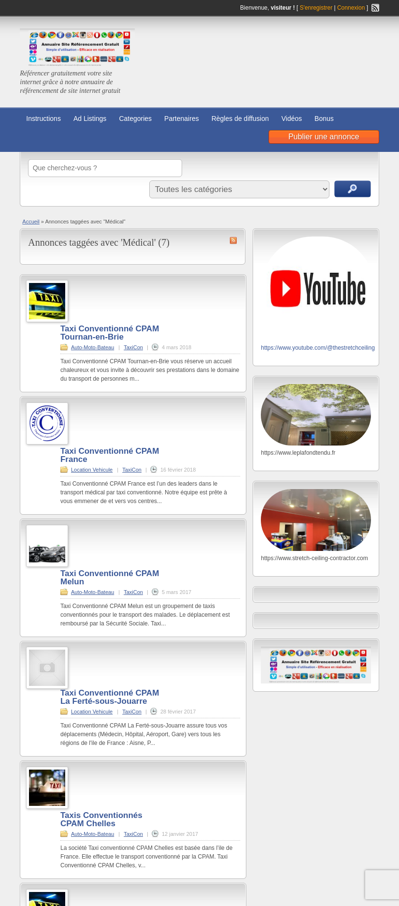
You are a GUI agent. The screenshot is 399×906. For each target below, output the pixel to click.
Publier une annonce (323, 137)
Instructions (43, 118)
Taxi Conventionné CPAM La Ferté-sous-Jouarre (109, 697)
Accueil (30, 221)
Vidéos (292, 118)
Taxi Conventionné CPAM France (109, 455)
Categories (135, 118)
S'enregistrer (316, 7)
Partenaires (181, 118)
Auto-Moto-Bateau (92, 347)
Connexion (352, 7)
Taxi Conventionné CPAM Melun (109, 577)
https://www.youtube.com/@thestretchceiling (318, 347)
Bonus (324, 118)
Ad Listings (89, 118)
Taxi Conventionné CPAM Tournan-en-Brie (109, 333)
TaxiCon (133, 347)
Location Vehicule (92, 470)
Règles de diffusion (240, 118)
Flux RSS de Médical (233, 240)
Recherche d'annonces (352, 188)
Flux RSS (375, 8)
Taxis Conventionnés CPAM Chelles (101, 819)
